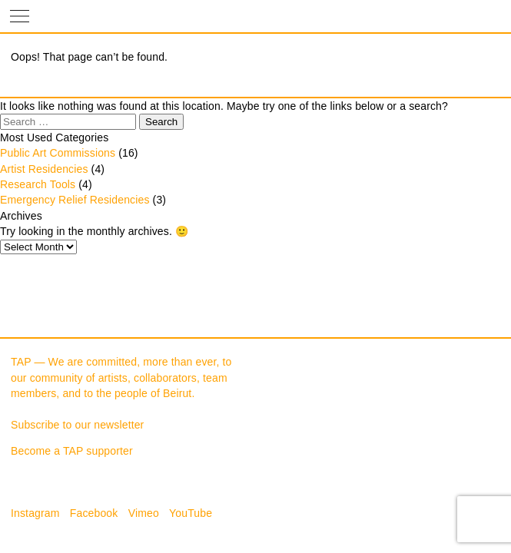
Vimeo (143, 513)
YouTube (190, 513)
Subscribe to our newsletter (77, 425)
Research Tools (37, 184)
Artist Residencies (44, 169)
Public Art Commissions (57, 153)
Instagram (35, 513)
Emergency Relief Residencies (75, 200)
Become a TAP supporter (72, 451)
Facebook (94, 513)
